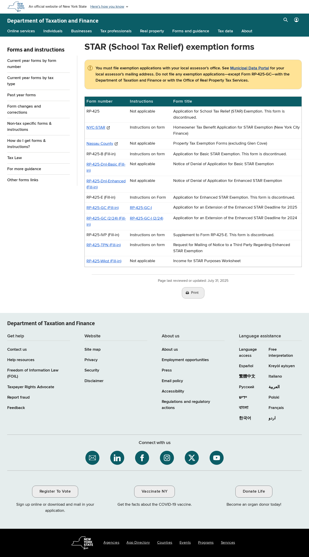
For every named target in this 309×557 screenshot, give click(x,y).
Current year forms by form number (31, 64)
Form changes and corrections (24, 109)
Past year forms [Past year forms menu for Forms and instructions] (21, 95)
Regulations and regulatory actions (186, 405)
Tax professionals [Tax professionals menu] (116, 31)
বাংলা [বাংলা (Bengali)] (243, 408)
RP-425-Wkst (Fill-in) (104, 261)
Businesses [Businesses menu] (81, 31)
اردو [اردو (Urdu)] (272, 418)
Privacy (91, 360)
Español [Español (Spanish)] (246, 366)
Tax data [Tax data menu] (225, 31)
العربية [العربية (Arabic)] (274, 387)
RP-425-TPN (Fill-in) (104, 245)
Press (167, 370)
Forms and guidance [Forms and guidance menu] (190, 31)
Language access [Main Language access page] (248, 353)
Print (195, 293)
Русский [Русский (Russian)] (246, 387)
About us (170, 350)
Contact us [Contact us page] (17, 350)
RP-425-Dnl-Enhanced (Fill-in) (106, 184)
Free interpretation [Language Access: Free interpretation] (281, 353)
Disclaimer (93, 381)
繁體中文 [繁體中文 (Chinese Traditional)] (247, 376)
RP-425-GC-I (141, 208)
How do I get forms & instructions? (26, 144)
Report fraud (18, 397)
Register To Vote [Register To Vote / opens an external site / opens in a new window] (55, 491)
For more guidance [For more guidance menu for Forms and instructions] (24, 169)
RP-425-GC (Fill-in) (103, 208)
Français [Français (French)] (276, 408)
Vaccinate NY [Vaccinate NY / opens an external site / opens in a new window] (154, 491)
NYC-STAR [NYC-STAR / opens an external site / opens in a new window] (96, 128)
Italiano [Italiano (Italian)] (275, 376)
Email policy (172, 381)
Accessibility (173, 391)
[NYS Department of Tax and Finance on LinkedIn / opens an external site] (117, 458)
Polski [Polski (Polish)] (274, 397)
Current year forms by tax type (30, 81)
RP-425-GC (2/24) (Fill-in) (106, 221)
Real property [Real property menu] (152, 31)
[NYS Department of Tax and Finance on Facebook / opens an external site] (142, 458)
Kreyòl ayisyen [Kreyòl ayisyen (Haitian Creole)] (282, 366)
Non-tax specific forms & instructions (29, 127)
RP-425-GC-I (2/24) (146, 218)
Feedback (16, 408)
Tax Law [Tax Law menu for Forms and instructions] (14, 158)
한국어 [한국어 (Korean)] (245, 418)
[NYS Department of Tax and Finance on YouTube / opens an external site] (217, 458)
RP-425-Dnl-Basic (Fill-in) (106, 167)
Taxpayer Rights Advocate (30, 387)
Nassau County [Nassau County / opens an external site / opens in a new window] (100, 144)
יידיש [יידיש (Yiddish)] (243, 397)
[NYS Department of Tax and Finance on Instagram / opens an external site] (167, 458)
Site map (92, 350)
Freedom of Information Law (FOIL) (33, 373)
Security (91, 370)
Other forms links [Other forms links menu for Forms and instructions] (22, 180)
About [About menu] (246, 31)
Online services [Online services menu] (21, 31)
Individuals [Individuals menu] (53, 31)
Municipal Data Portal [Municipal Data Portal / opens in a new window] (249, 68)
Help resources (21, 360)
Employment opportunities (185, 360)
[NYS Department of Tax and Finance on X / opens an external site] (192, 458)
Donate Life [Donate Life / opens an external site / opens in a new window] (254, 491)
